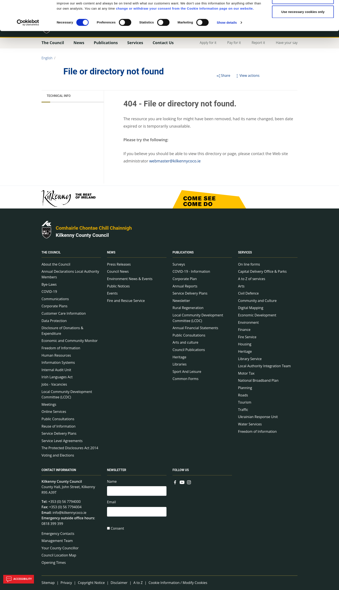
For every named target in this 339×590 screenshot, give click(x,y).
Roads (243, 395)
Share (223, 75)
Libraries (180, 364)
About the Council (56, 264)
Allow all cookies (303, 11)
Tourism (244, 402)
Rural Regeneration (188, 307)
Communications (55, 299)
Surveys (179, 264)
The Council (51, 252)
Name (112, 481)
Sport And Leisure (187, 371)
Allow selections (303, 25)
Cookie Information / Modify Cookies (178, 582)
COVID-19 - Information (191, 271)
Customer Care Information (64, 313)
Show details (227, 50)
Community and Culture (257, 300)
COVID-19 (49, 291)
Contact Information (59, 470)
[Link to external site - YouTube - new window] (182, 481)
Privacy (66, 582)
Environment (248, 322)
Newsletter (181, 300)
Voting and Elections (58, 455)
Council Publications (189, 349)
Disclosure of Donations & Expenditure (62, 330)
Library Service (250, 358)
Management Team (57, 540)
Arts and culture (185, 342)
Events (112, 293)
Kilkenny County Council (82, 235)
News (111, 252)
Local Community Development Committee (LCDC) (67, 394)
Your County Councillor (60, 548)
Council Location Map (59, 555)
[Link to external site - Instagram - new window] (189, 481)
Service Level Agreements (62, 440)
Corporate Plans (54, 306)
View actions (247, 75)
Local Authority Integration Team (264, 366)
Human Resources (56, 355)
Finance (244, 329)
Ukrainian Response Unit (258, 416)
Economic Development (257, 315)
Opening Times (54, 562)
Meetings (49, 404)
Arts (241, 286)
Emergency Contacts (58, 533)
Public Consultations (58, 419)
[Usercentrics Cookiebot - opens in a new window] (28, 50)
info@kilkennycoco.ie (69, 512)
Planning (245, 387)
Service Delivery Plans (59, 433)
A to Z (138, 582)
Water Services (250, 424)
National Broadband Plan (258, 380)
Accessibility (18, 579)
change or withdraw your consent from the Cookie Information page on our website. (185, 36)
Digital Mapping (250, 307)
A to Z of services (251, 278)
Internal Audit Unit (56, 369)
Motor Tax (246, 373)
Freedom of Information (61, 348)
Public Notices (118, 286)
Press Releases (119, 264)
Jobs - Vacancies (54, 384)
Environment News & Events (129, 278)
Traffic (243, 409)
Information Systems (58, 362)
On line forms (249, 264)
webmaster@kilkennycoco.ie (175, 161)
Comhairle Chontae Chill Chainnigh (94, 228)
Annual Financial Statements (195, 327)
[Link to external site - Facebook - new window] (175, 481)
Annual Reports (185, 286)
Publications (183, 252)
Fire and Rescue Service (126, 300)
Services (245, 252)
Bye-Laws (49, 284)
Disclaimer (119, 582)
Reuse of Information (58, 426)
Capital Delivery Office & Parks (262, 271)
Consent (117, 528)
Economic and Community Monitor (70, 340)
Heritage (179, 357)
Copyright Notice (91, 582)
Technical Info (58, 96)
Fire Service (247, 337)
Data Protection (54, 320)
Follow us (181, 470)
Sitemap (48, 582)
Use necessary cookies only (303, 40)
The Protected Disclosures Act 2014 (70, 448)
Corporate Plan (185, 278)
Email (111, 502)
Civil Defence (248, 293)
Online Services (54, 411)
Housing (244, 344)
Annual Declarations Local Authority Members (70, 274)
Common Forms (185, 378)
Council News (118, 271)
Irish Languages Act (57, 377)
